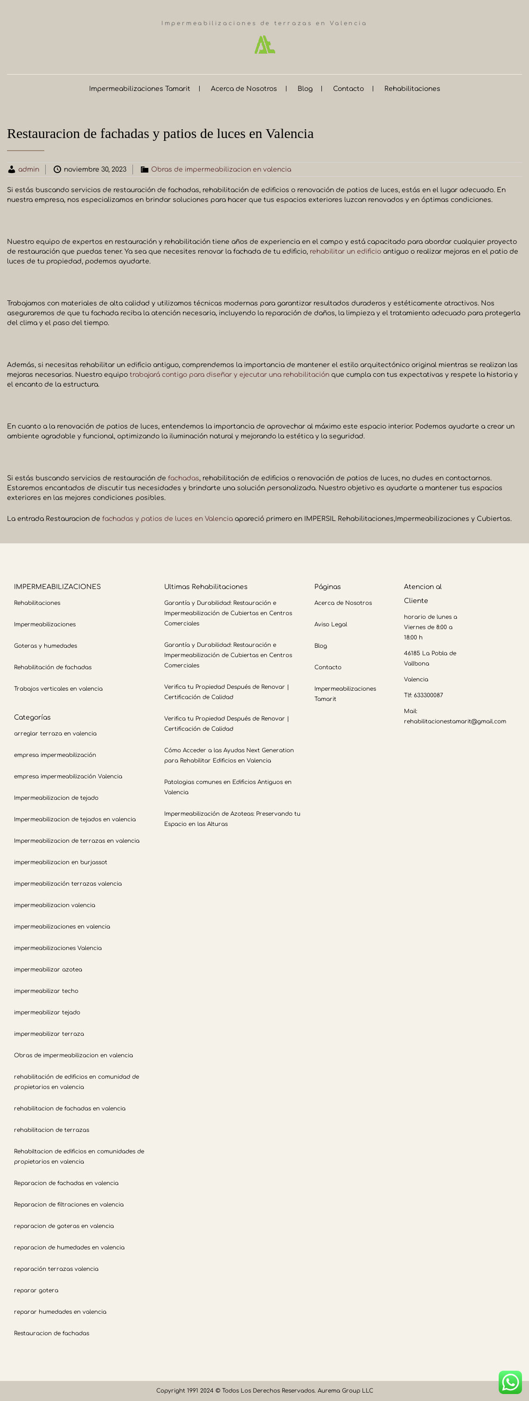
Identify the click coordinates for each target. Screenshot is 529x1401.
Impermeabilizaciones (45, 624)
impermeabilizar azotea (48, 969)
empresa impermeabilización (55, 755)
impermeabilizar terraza (49, 1034)
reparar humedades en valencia (60, 1312)
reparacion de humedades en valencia (69, 1247)
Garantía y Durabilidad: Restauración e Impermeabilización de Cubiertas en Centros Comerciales (228, 613)
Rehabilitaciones (412, 88)
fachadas (183, 478)
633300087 (428, 695)
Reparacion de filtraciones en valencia (69, 1204)
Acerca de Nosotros (244, 88)
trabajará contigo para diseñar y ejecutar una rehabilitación (229, 374)
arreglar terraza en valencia (55, 733)
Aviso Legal (330, 624)
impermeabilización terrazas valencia (68, 884)
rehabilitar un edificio (345, 251)
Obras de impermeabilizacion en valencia (221, 169)
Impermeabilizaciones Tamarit (139, 88)
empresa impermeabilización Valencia (68, 776)
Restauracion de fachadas (51, 1333)
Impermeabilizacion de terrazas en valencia (76, 841)
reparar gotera (36, 1290)
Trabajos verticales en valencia (58, 689)
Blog (305, 88)
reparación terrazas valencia (56, 1269)
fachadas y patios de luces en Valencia (167, 518)
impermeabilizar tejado (47, 1012)
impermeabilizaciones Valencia (58, 948)
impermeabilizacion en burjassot (60, 862)
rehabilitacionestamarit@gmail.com (455, 721)
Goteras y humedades (45, 646)
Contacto (348, 88)
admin (28, 169)
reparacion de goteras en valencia (64, 1226)
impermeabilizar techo (46, 991)
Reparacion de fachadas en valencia (66, 1183)
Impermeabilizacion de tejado (56, 798)
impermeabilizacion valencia (54, 905)
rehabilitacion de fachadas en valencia (69, 1108)
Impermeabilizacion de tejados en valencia (75, 819)
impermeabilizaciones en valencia (62, 926)
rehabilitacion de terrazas (51, 1130)
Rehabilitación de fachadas (52, 667)
